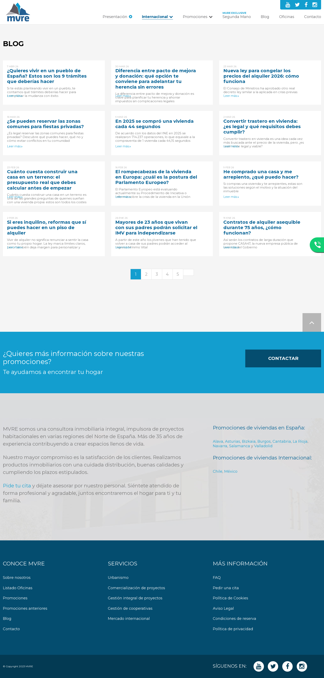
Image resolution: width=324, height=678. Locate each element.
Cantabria (282, 441)
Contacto (312, 17)
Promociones (195, 17)
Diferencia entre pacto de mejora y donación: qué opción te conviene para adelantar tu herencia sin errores (155, 79)
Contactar (283, 358)
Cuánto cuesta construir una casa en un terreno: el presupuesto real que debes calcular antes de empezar (42, 180)
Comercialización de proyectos (136, 588)
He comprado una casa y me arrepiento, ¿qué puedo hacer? (261, 174)
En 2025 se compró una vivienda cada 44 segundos (154, 123)
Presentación (115, 17)
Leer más (14, 96)
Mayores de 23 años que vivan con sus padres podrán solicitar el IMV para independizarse (156, 227)
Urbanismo (118, 578)
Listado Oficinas (17, 588)
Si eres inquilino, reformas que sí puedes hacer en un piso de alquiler (46, 227)
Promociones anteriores (25, 608)
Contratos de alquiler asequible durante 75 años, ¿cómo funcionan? (261, 227)
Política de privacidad (233, 629)
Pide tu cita (17, 486)
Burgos (264, 441)
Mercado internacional (129, 619)
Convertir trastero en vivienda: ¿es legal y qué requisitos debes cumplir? (262, 126)
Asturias (232, 441)
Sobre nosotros (17, 578)
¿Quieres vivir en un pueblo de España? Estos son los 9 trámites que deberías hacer (47, 76)
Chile (217, 471)
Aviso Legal (223, 608)
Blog (265, 17)
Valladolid (263, 446)
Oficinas (286, 17)
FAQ (217, 578)
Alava (218, 441)
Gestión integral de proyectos (135, 598)
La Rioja (300, 441)
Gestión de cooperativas (130, 608)
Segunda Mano (237, 17)
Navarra (220, 446)
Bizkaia (249, 441)
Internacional (155, 17)
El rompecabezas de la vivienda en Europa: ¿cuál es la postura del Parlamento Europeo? (156, 177)
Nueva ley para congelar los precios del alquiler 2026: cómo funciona (261, 76)
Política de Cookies (230, 598)
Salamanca (239, 446)
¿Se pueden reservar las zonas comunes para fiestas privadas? (45, 123)
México (230, 471)
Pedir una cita (226, 588)
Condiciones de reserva (234, 619)
